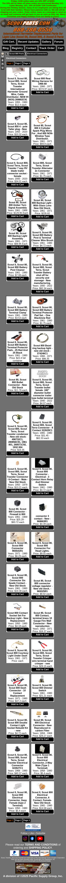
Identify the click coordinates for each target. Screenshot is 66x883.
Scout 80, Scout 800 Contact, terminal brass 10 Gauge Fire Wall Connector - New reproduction (42, 619)
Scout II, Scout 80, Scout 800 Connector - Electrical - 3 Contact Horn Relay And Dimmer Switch (42, 477)
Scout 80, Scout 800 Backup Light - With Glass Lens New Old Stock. (42, 204)
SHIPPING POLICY (40, 847)
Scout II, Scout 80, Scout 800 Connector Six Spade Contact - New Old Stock (17, 580)
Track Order (47, 48)
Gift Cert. (9, 41)
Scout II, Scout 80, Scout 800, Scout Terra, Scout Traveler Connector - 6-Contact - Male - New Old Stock (17, 475)
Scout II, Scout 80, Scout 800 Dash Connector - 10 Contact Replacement (17, 690)
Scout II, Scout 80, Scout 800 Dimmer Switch (42, 688)
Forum (58, 41)
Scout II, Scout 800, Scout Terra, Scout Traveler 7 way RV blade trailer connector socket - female (17, 169)
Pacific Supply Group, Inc (45, 876)
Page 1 (10, 63)
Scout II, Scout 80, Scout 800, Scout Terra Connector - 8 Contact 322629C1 (42, 426)
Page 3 (27, 63)
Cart (60, 48)
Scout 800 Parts (16, 54)
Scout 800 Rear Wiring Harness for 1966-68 (42, 81)
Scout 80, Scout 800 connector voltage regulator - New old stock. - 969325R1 (42, 586)
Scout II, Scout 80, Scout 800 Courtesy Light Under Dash (17, 653)
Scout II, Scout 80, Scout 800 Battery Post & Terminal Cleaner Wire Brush (42, 236)
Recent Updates (28, 41)
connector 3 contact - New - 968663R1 (42, 519)
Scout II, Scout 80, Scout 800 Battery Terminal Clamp (17, 310)
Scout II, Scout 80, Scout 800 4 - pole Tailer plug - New (17, 126)
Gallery (46, 41)
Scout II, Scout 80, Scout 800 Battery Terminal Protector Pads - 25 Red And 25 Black (17, 347)
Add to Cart (17, 108)
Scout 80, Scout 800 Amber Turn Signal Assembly (17, 205)
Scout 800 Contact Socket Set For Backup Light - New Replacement (17, 617)
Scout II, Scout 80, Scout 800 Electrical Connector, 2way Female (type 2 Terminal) (17, 799)
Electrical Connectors (37, 54)
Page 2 (18, 63)
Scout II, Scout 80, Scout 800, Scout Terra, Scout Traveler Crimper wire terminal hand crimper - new (42, 657)
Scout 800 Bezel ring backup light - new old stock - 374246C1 (42, 349)
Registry (17, 48)
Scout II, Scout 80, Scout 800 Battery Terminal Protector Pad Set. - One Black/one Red (42, 312)
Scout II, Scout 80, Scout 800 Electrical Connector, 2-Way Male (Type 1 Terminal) (42, 761)
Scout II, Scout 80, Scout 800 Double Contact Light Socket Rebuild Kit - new (17, 725)
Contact (31, 48)
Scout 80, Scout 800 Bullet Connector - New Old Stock (17, 383)
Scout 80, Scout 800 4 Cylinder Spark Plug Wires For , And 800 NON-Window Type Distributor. (42, 132)
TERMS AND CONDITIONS (41, 844)
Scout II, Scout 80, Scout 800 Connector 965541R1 (17, 547)
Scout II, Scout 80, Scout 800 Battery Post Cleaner (17, 267)
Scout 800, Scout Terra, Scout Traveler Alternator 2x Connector (42, 167)
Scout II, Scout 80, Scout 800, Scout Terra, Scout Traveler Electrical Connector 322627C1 (17, 761)
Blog (6, 48)
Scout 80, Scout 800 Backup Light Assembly (17, 236)
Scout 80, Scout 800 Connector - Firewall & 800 (17, 512)
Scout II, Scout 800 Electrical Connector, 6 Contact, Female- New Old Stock (42, 797)
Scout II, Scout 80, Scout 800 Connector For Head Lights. (42, 547)
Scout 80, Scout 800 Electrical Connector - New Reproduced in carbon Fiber (42, 725)
